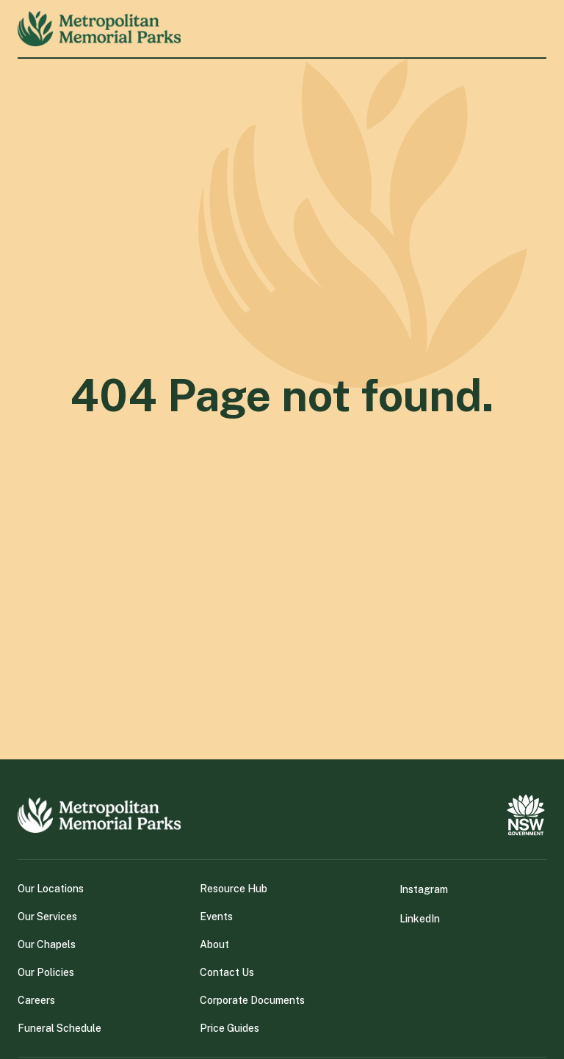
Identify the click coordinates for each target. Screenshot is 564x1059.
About (214, 944)
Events (216, 916)
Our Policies (46, 972)
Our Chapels (47, 944)
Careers (36, 1000)
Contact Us (227, 972)
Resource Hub (233, 888)
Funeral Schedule (59, 1028)
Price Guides (229, 1028)
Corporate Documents (252, 1000)
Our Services (47, 916)
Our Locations (51, 888)
